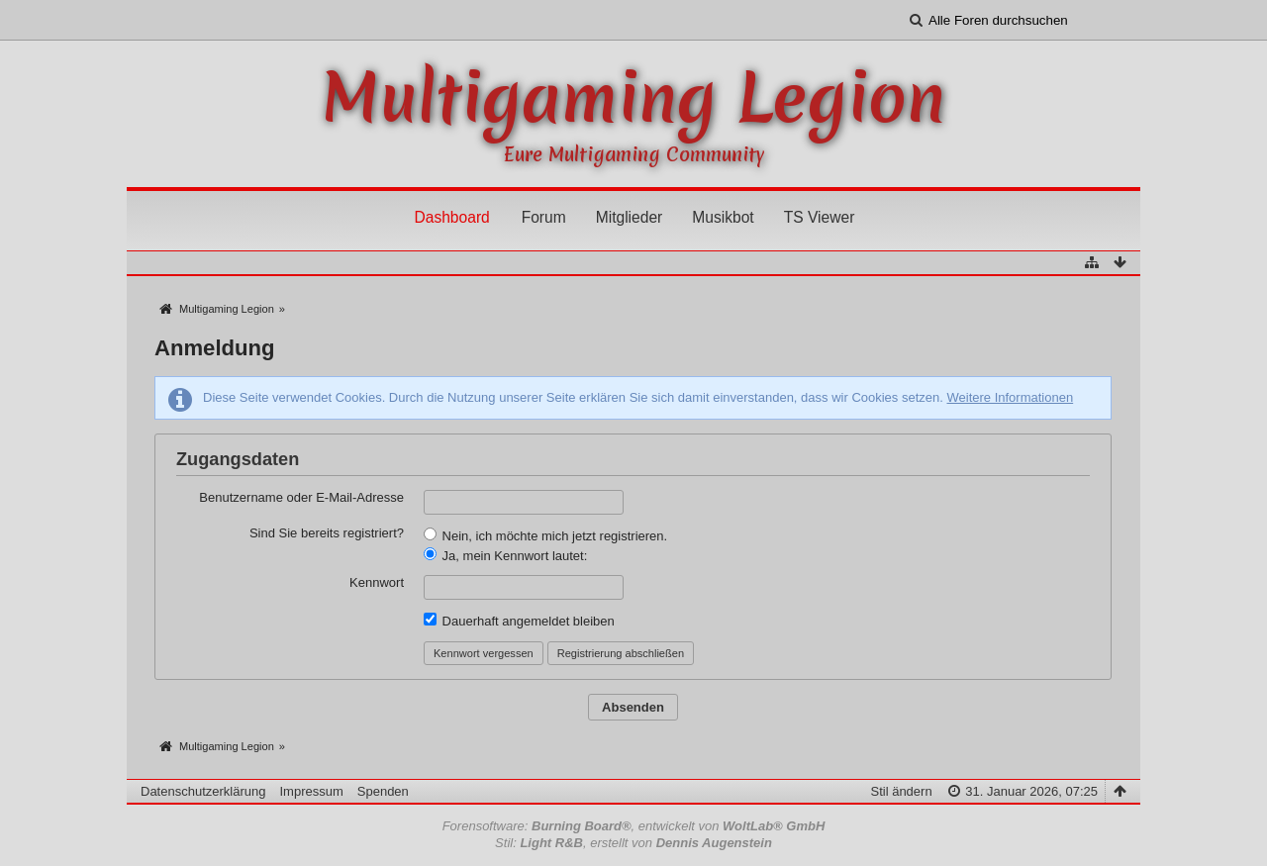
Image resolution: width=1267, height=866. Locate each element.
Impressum (310, 791)
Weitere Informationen (1009, 397)
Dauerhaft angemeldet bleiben (519, 620)
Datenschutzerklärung (203, 791)
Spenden (383, 791)
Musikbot (722, 217)
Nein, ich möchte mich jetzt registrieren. (545, 535)
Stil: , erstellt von (633, 842)
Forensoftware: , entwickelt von (634, 825)
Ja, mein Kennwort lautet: (505, 555)
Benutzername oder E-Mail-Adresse (301, 497)
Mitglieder (629, 217)
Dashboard (451, 217)
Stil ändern (900, 791)
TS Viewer (819, 217)
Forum (544, 217)
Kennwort (376, 582)
